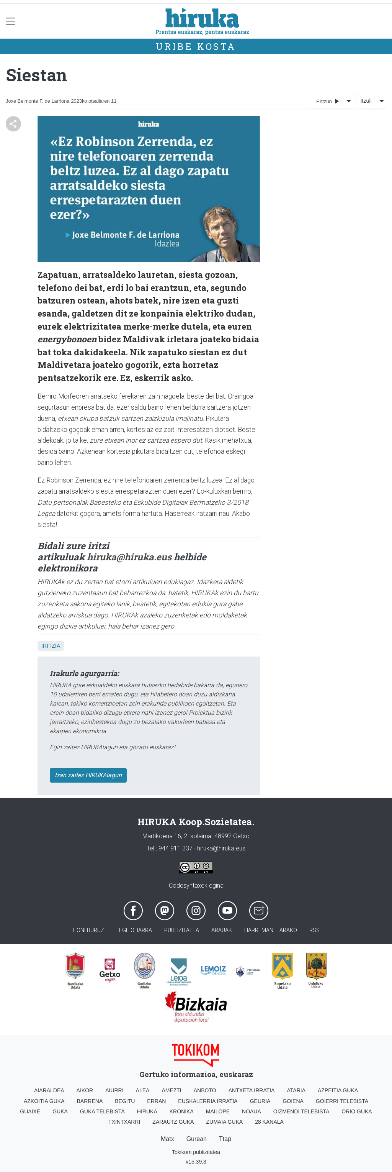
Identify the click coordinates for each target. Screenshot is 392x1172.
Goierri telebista (342, 1101)
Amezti (171, 1090)
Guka (60, 1111)
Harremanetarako (270, 930)
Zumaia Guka (224, 1122)
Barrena (90, 1101)
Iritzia (50, 646)
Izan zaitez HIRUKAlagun (88, 775)
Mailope (218, 1111)
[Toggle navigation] (10, 21)
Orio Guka (356, 1111)
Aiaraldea (49, 1090)
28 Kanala (269, 1122)
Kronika (182, 1111)
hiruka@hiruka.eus (129, 557)
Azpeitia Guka (338, 1090)
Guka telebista (102, 1111)
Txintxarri (124, 1122)
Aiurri (114, 1090)
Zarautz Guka (173, 1122)
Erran (156, 1101)
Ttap (225, 1139)
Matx (167, 1139)
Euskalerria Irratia (207, 1101)
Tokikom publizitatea (196, 1152)
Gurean (196, 1139)
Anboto (205, 1090)
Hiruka (147, 1111)
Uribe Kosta (196, 46)
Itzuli (366, 101)
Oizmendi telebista (301, 1111)
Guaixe (30, 1111)
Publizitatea (181, 930)
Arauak (221, 930)
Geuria (260, 1101)
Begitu (125, 1101)
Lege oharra (134, 930)
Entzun (327, 101)
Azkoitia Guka (44, 1101)
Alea (143, 1090)
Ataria (296, 1090)
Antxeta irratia (252, 1090)
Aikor (85, 1090)
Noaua (251, 1111)
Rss (314, 930)
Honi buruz (88, 930)
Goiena (293, 1101)
